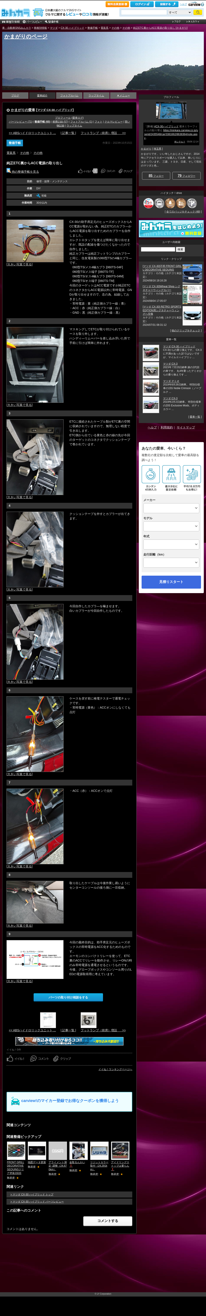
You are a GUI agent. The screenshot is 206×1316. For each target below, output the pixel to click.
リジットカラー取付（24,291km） (99, 1166)
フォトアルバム (69, 95)
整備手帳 (92, 27)
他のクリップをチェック (186, 330)
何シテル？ (179, 142)
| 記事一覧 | (68, 133)
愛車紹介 (42, 95)
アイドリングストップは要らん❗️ (120, 1166)
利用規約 (167, 427)
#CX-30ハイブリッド (166, 126)
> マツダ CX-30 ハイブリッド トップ (31, 1194)
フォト (98, 121)
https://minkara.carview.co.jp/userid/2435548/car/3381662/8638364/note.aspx (171, 134)
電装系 (104, 27)
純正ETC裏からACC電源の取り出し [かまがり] (160, 27)
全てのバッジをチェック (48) (183, 211)
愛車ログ (77, 117)
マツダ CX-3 (170, 363)
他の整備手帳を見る (23, 171)
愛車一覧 (195, 416)
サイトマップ (186, 427)
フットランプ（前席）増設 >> (103, 133)
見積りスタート (171, 582)
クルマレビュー (114, 121)
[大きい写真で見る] (20, 264)
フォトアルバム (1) (81, 121)
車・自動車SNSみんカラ (16, 27)
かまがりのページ (25, 36)
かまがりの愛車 (23, 110)
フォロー (156, 175)
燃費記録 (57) (60, 121)
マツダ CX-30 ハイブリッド (55, 110)
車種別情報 (40, 27)
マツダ (54, 27)
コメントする (107, 1221)
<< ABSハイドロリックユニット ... (32, 133)
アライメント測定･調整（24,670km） (58, 1166)
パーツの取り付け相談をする (68, 997)
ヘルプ (183, 4)
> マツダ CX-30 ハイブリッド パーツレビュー (37, 1201)
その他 (115, 27)
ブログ (15, 95)
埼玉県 (157, 148)
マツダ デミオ (171, 381)
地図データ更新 (37, 1162)
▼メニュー (123, 95)
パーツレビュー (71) (21, 121)
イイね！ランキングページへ (115, 1069)
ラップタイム (96, 95)
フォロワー (186, 175)
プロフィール (63, 117)
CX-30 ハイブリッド (72, 27)
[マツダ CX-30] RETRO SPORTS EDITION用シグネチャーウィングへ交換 (162, 310)
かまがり (146, 148)
